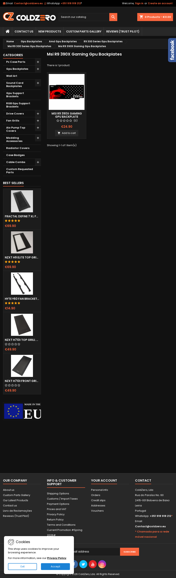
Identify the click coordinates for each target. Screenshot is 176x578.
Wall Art (11, 76)
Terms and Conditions (61, 525)
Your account (104, 480)
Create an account (160, 3)
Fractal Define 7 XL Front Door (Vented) (22, 216)
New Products (49, 31)
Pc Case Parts (15, 62)
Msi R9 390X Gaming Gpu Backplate (67, 115)
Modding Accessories (14, 139)
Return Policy (55, 519)
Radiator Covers (17, 148)
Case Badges (15, 155)
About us (8, 490)
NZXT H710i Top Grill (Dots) (22, 339)
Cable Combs (15, 162)
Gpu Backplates (17, 69)
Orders (95, 495)
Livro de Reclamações (17, 511)
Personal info (99, 490)
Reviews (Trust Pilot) (16, 516)
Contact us (10, 505)
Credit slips (98, 500)
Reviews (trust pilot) (122, 31)
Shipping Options (58, 493)
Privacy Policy (56, 514)
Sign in (139, 3)
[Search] (88, 17)
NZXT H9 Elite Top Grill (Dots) (22, 257)
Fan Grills (12, 120)
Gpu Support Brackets (15, 94)
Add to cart (67, 133)
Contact (143, 480)
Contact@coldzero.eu (28, 3)
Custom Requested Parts (19, 170)
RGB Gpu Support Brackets (18, 104)
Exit (23, 566)
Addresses (98, 505)
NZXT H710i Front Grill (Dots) (22, 381)
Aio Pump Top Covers (15, 129)
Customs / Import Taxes (62, 499)
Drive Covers (15, 113)
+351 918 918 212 (71, 3)
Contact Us (24, 31)
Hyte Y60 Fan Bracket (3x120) (22, 298)
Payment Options (58, 504)
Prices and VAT (56, 509)
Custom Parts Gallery (83, 31)
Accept (55, 566)
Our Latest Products (15, 500)
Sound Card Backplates (14, 84)
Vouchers (97, 511)
